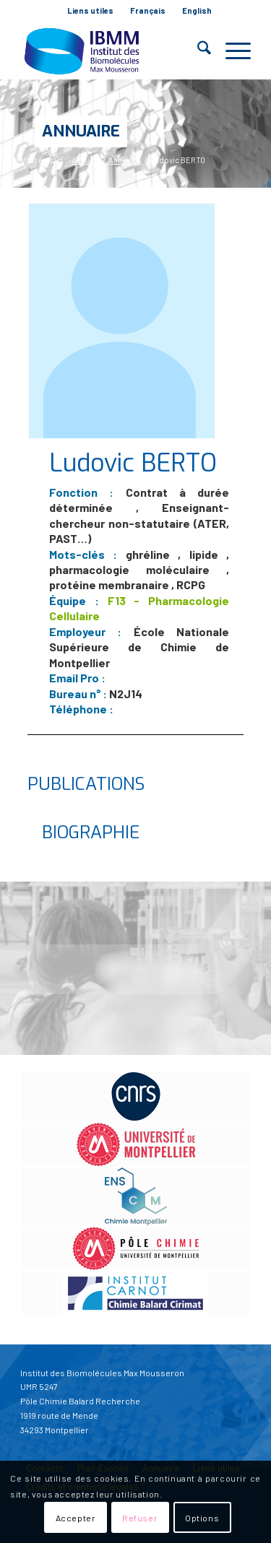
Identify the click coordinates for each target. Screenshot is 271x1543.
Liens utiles (90, 10)
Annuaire (81, 131)
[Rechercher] (197, 50)
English (197, 10)
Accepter (76, 1518)
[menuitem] (90, 10)
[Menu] (231, 50)
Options (202, 1518)
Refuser (140, 1518)
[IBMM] (112, 50)
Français (147, 10)
